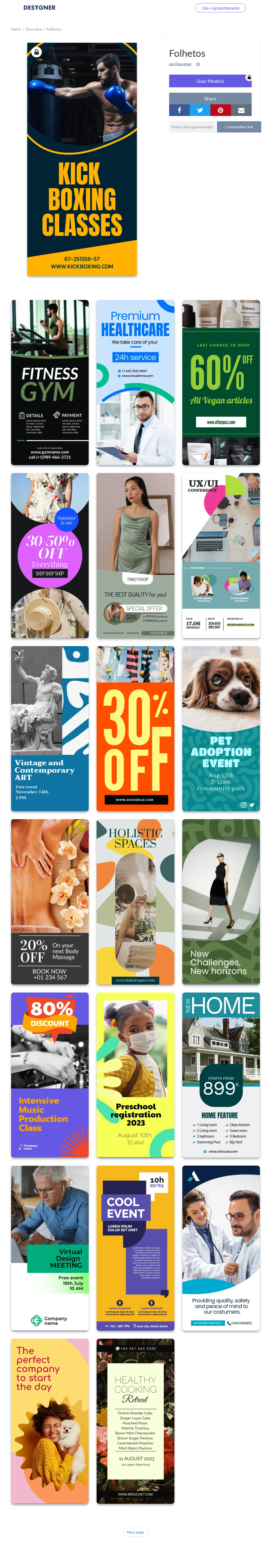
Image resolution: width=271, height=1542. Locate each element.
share (210, 98)
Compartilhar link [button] (239, 126)
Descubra (34, 29)
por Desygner (180, 64)
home (16, 29)
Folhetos (54, 29)
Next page (135, 1532)
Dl (198, 64)
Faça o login (175, 8)
